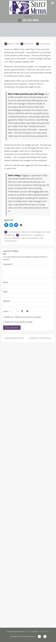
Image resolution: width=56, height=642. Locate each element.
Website (6, 301)
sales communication (29, 238)
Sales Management (37, 232)
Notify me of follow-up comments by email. (23, 317)
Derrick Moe (29, 43)
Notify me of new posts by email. (19, 322)
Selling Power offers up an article (18, 80)
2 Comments (45, 43)
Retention (25, 232)
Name (5, 282)
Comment (8, 264)
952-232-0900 (28, 20)
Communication (14, 232)
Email (5, 291)
